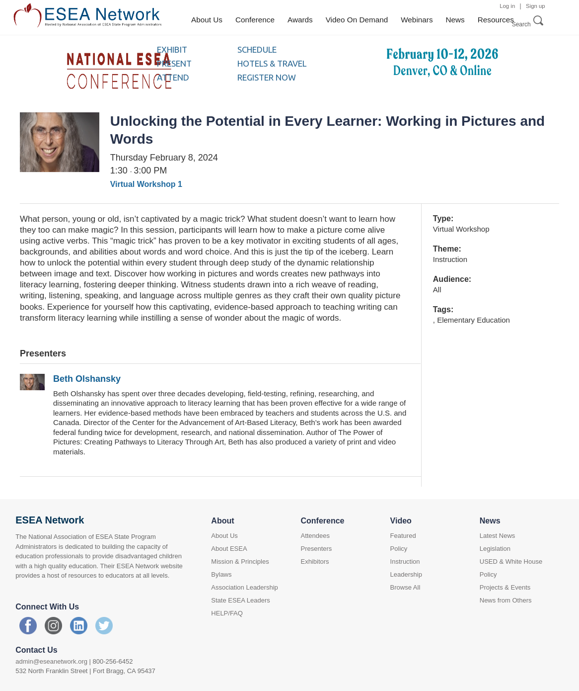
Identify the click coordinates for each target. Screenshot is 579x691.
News (455, 19)
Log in (507, 6)
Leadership (406, 574)
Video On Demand (357, 19)
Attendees (315, 535)
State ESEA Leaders (240, 600)
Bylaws (221, 574)
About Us (206, 19)
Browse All (405, 587)
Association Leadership (244, 587)
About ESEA (229, 548)
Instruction (405, 561)
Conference (255, 19)
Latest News (497, 535)
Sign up (535, 6)
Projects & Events (505, 587)
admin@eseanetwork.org (51, 661)
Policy (399, 548)
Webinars (417, 19)
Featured (403, 535)
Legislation (495, 548)
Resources (496, 19)
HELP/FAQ (227, 613)
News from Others (506, 600)
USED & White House (511, 561)
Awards (300, 19)
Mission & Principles (240, 561)
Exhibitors (314, 561)
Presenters (316, 548)
